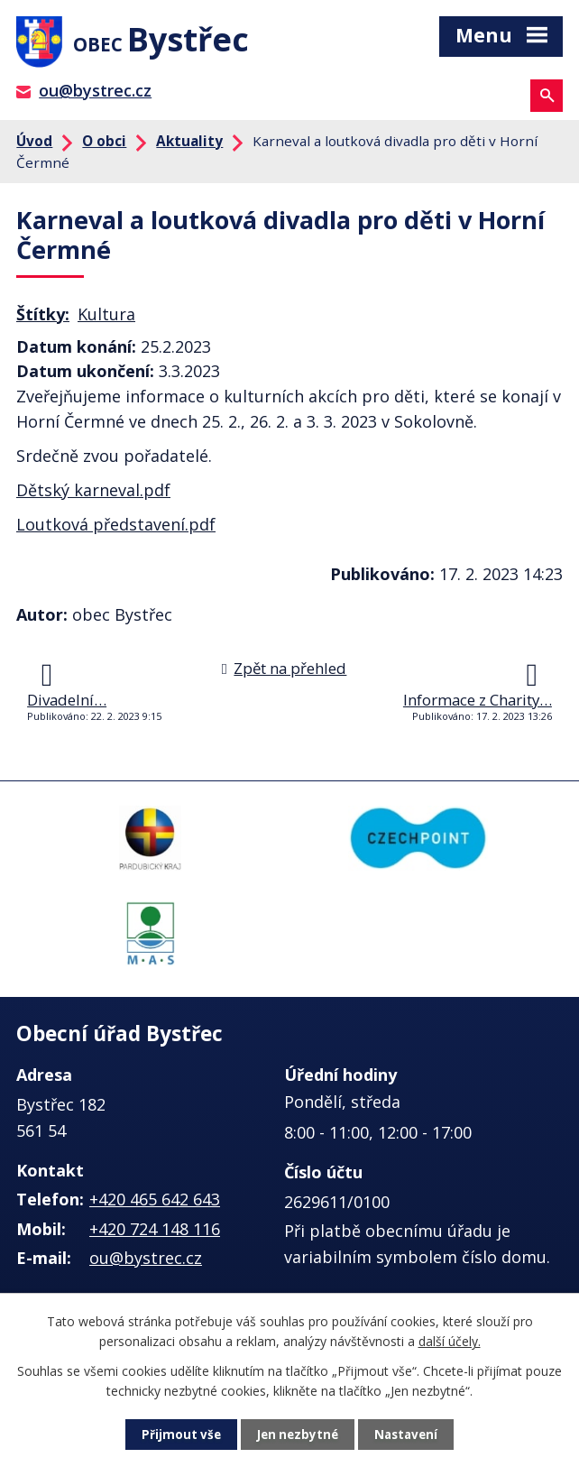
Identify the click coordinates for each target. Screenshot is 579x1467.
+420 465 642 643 (154, 1204)
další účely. (449, 1340)
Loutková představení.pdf (116, 529)
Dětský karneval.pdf (93, 495)
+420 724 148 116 (154, 1233)
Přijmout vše (177, 1434)
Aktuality (189, 145)
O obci (104, 145)
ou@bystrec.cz (95, 95)
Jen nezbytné (297, 1434)
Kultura (106, 318)
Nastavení (409, 1434)
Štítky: (42, 318)
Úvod (34, 145)
